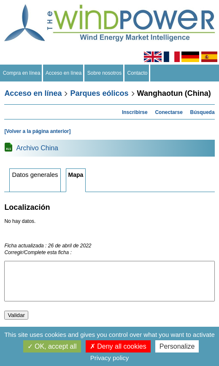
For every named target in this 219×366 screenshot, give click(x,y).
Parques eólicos (99, 93)
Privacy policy (109, 357)
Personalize (177, 346)
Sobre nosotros (104, 73)
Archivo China (37, 148)
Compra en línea (21, 73)
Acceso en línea (63, 73)
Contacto (137, 73)
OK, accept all (52, 346)
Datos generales (35, 174)
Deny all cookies (118, 346)
